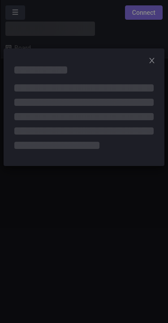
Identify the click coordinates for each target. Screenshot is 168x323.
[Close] (154, 61)
